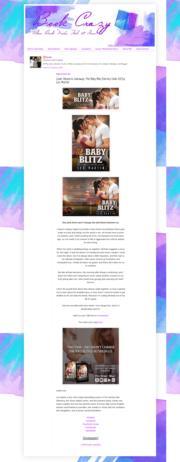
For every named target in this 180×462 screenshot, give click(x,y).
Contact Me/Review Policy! (106, 49)
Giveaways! (86, 49)
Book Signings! (71, 49)
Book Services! (142, 49)
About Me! (127, 49)
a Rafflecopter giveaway (91, 445)
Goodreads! (103, 315)
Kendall (48, 57)
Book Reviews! (54, 49)
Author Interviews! (35, 49)
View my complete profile (53, 68)
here (100, 322)
